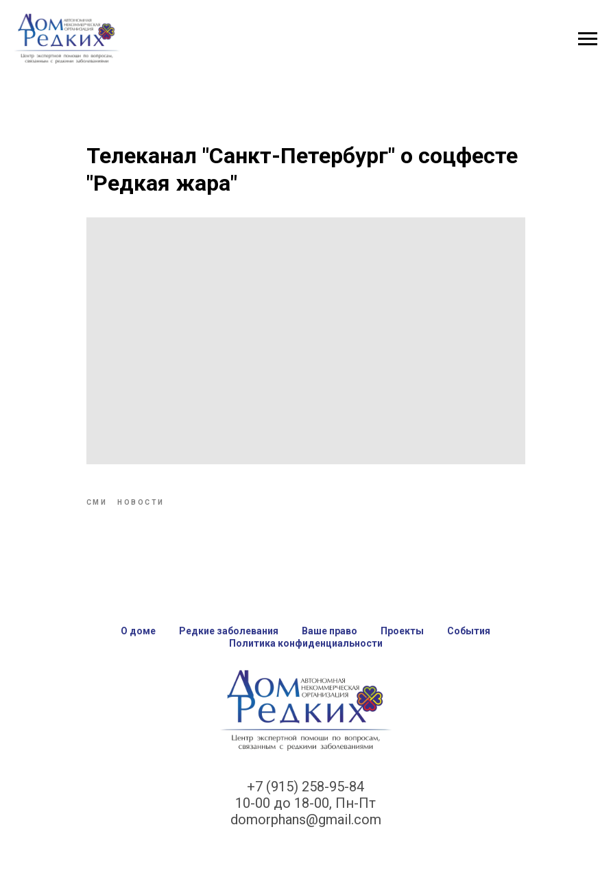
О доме (138, 630)
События (468, 630)
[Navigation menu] (587, 39)
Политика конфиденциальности (306, 643)
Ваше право (329, 630)
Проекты (402, 630)
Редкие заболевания (228, 630)
